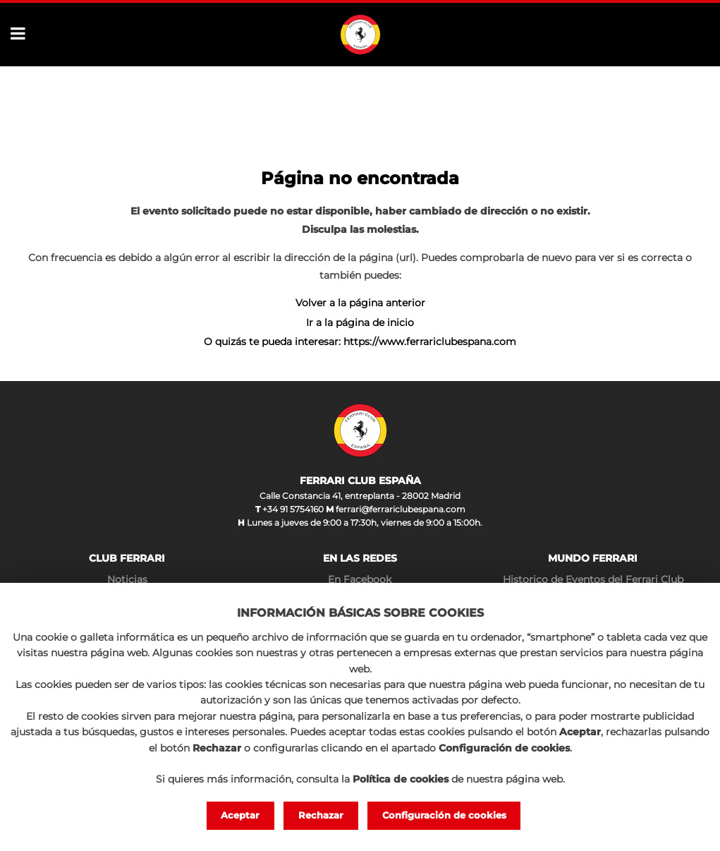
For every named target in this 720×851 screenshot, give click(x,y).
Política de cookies (401, 779)
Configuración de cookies (444, 815)
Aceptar (240, 815)
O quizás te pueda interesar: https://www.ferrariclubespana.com (360, 341)
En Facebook (359, 579)
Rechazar (320, 815)
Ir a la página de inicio (360, 322)
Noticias (127, 579)
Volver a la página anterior (360, 302)
